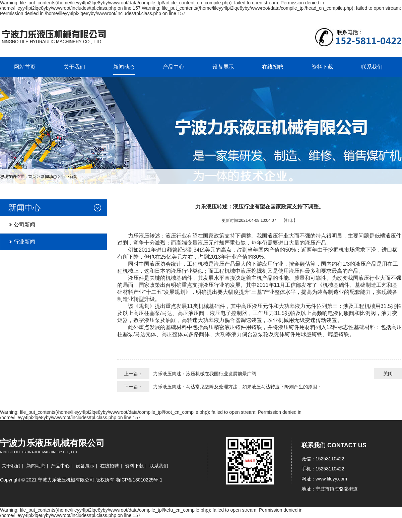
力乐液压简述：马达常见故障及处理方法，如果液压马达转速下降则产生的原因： (237, 386)
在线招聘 (272, 67)
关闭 (388, 373)
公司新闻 (24, 225)
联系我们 (372, 67)
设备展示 (223, 67)
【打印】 (289, 220)
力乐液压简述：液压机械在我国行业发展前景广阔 (204, 373)
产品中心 (173, 67)
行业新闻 (69, 176)
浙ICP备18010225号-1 (139, 479)
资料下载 (322, 67)
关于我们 (74, 67)
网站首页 (25, 67)
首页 (32, 176)
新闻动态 (124, 67)
